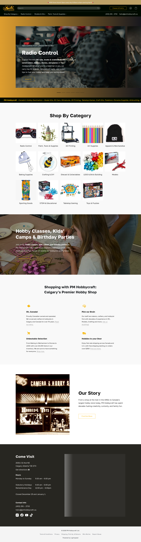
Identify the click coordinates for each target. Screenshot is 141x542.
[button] (8, 8)
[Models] (115, 163)
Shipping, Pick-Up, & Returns (71, 534)
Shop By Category (11, 14)
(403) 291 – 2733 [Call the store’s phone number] (23, 506)
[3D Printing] (70, 135)
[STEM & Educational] (48, 192)
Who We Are (86, 534)
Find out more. (95, 349)
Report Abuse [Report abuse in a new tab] (96, 534)
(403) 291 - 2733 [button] (111, 14)
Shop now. (41, 351)
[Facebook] (22, 515)
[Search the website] (98, 8)
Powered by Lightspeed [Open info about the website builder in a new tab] (70, 538)
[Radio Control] (26, 135)
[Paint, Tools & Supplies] (48, 135)
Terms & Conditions (46, 534)
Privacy (57, 534)
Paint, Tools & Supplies (57, 14)
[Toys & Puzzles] (93, 192)
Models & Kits (40, 14)
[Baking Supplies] (26, 163)
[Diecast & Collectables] (70, 163)
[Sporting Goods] (26, 192)
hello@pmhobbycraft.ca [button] (128, 14)
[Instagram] (17, 515)
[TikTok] (31, 515)
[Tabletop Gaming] (70, 192)
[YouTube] (26, 515)
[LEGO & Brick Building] (93, 163)
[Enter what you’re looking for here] (58, 8)
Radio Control (26, 14)
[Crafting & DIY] (48, 163)
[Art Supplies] (93, 135)
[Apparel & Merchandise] (115, 135)
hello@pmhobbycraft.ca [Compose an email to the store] (26, 510)
